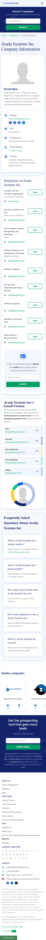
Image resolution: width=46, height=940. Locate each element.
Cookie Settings (8, 938)
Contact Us (6, 827)
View (35, 192)
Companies (13, 35)
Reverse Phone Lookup (11, 812)
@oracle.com (13, 201)
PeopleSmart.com (17, 762)
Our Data (6, 808)
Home (3, 35)
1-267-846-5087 (10, 871)
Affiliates (5, 789)
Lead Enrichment (9, 804)
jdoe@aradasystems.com (15, 452)
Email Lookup (7, 816)
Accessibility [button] (9, 931)
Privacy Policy (15, 759)
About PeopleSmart (10, 785)
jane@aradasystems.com (15, 432)
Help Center (7, 831)
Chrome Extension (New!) (12, 820)
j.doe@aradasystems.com (15, 462)
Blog (4, 792)
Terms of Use (7, 927)
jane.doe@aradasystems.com (17, 442)
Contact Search (8, 800)
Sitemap (5, 843)
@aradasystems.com (16, 220)
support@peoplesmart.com (15, 867)
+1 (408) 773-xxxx (15, 150)
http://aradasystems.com (19, 119)
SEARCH (23, 27)
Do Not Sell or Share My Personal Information (21, 835)
